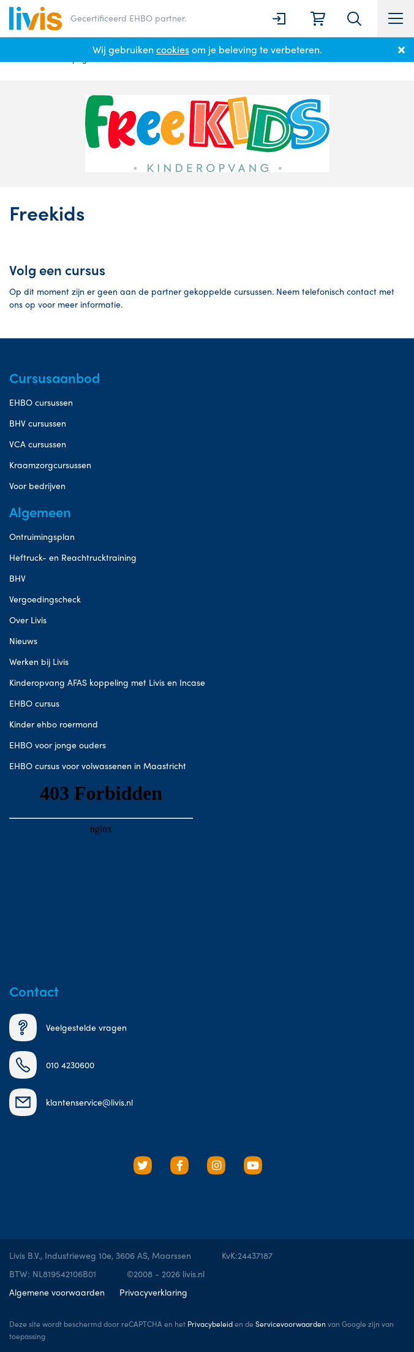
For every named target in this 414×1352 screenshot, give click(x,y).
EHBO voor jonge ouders (57, 745)
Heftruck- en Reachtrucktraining (73, 557)
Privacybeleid (210, 1323)
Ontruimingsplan (42, 536)
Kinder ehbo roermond (53, 724)
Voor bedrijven (37, 485)
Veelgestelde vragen (68, 1027)
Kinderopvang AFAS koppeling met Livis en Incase (107, 682)
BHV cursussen (37, 423)
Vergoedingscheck (45, 599)
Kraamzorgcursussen (50, 464)
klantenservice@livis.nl (71, 1102)
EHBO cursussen (41, 402)
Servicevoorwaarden (290, 1323)
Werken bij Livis (39, 661)
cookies (172, 49)
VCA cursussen (37, 444)
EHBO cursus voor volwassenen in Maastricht (97, 765)
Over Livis (28, 619)
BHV (17, 578)
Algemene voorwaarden (57, 1292)
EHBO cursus (34, 703)
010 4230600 (51, 1065)
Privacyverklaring (153, 1292)
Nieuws (23, 640)
